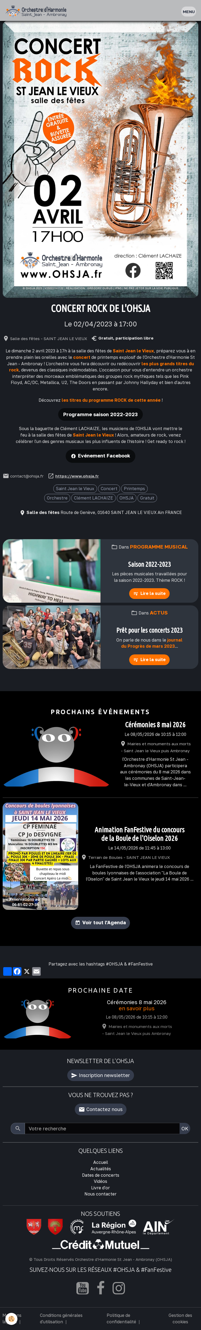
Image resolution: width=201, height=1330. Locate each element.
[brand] (37, 11)
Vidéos (100, 1181)
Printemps (134, 488)
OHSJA (127, 498)
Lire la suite (153, 593)
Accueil (100, 1162)
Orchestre (57, 498)
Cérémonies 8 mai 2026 (155, 725)
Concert (109, 488)
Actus (159, 612)
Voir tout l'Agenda (104, 922)
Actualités (100, 1168)
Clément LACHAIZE (93, 498)
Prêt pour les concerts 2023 (149, 630)
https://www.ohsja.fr (77, 476)
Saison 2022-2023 (149, 564)
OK (184, 1128)
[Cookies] (11, 1319)
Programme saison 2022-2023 (100, 414)
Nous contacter (100, 1193)
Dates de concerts (100, 1175)
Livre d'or (100, 1187)
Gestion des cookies (180, 1318)
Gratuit (147, 498)
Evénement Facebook (104, 456)
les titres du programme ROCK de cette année (111, 400)
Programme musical (159, 546)
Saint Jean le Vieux (133, 350)
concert (81, 357)
